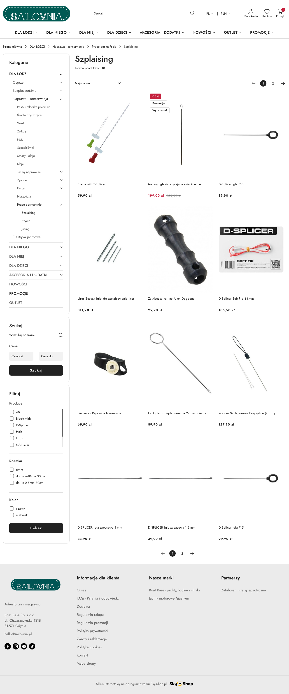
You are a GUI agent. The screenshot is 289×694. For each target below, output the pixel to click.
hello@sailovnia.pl (18, 634)
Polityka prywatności (92, 630)
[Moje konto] (251, 13)
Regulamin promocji (92, 622)
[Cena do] (51, 356)
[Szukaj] (60, 335)
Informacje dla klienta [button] (98, 578)
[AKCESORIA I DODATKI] (162, 33)
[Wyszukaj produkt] (144, 13)
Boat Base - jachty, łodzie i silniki (174, 590)
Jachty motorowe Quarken (169, 598)
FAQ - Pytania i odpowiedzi (98, 598)
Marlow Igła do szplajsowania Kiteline (174, 184)
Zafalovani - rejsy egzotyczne (243, 590)
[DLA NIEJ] (89, 33)
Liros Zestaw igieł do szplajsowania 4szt (106, 298)
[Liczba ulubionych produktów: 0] (267, 13)
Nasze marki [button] (161, 578)
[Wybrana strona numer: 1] (263, 83)
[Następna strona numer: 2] (283, 83)
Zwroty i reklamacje (92, 639)
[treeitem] (36, 73)
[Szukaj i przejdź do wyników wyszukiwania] (192, 13)
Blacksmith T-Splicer (92, 184)
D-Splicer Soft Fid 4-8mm (236, 298)
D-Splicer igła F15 (231, 527)
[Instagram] (16, 646)
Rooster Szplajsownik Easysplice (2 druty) (247, 413)
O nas (81, 590)
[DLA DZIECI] (119, 33)
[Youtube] (24, 646)
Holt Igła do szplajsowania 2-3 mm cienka (177, 413)
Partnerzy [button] (230, 578)
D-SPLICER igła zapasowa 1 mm (100, 527)
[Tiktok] (32, 646)
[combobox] (98, 83)
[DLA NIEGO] (58, 33)
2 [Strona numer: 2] (273, 83)
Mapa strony (86, 663)
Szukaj (36, 370)
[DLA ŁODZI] (26, 33)
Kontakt (82, 655)
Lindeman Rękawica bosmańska (100, 413)
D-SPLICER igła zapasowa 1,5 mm (171, 527)
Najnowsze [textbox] (82, 83)
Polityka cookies (89, 647)
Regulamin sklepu (90, 614)
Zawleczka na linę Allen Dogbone (171, 298)
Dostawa (83, 606)
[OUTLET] (233, 33)
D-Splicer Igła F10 (231, 184)
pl (210, 13)
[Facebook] (8, 646)
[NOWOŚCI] (204, 33)
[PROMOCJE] (262, 33)
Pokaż (36, 528)
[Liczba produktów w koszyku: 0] (280, 13)
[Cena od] (21, 356)
